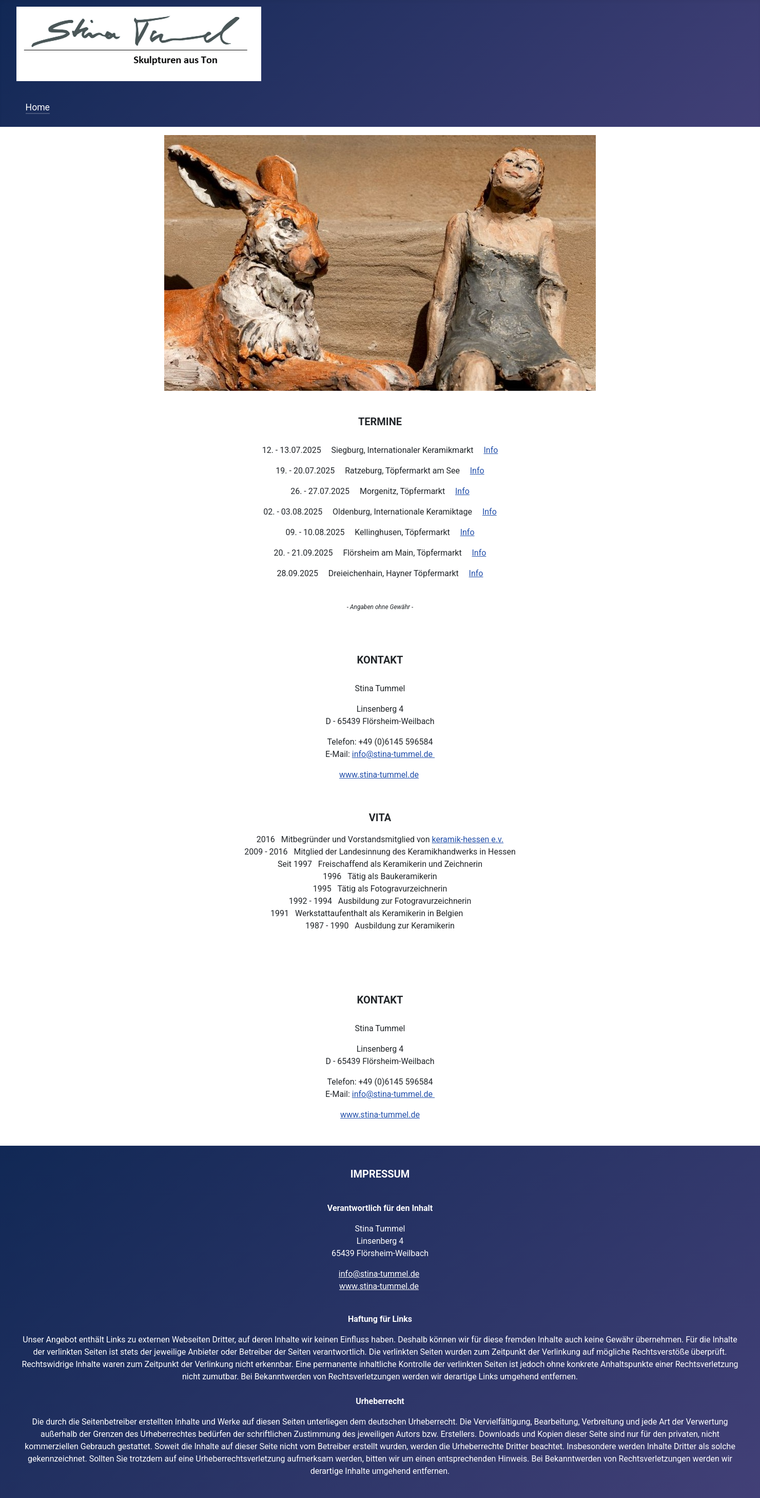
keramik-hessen (462, 839)
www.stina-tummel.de (379, 775)
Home (38, 107)
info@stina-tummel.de (393, 754)
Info (490, 450)
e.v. (497, 839)
